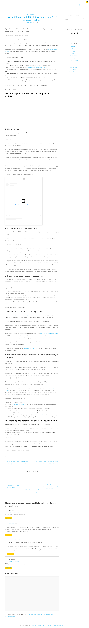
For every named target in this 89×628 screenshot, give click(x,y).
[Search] (82, 19)
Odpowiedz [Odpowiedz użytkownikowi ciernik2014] (8, 535)
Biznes (74, 49)
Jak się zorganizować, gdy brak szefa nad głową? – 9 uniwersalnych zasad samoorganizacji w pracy (47, 463)
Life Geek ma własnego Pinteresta (49, 333)
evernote (9, 457)
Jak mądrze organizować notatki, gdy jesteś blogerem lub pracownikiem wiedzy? (32, 492)
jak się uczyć (22, 457)
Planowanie (73, 67)
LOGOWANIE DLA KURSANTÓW (44, 625)
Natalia (13, 538)
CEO (73, 53)
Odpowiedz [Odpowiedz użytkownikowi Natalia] (10, 553)
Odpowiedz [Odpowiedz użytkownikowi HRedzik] (8, 567)
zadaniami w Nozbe (29, 348)
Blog (36, 5)
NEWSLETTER (44, 5)
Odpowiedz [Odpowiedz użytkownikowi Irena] (8, 518)
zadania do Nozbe (39, 415)
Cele (74, 51)
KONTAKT (34, 625)
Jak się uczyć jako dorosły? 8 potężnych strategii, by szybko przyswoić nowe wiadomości (17, 463)
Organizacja (73, 65)
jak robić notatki (15, 457)
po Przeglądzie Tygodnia (18, 404)
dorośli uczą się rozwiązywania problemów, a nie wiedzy (28, 315)
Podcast (30, 5)
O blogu (74, 62)
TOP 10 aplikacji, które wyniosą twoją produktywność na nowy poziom (50, 487)
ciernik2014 (11, 523)
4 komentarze (29, 22)
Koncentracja (73, 56)
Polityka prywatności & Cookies (61, 625)
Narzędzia (73, 58)
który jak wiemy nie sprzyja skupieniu (36, 67)
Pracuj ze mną (54, 5)
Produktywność (73, 72)
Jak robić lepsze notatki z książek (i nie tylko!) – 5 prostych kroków (32, 18)
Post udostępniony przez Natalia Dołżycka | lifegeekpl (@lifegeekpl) (21, 223)
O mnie (62, 5)
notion (27, 457)
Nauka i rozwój (32, 14)
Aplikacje (73, 46)
